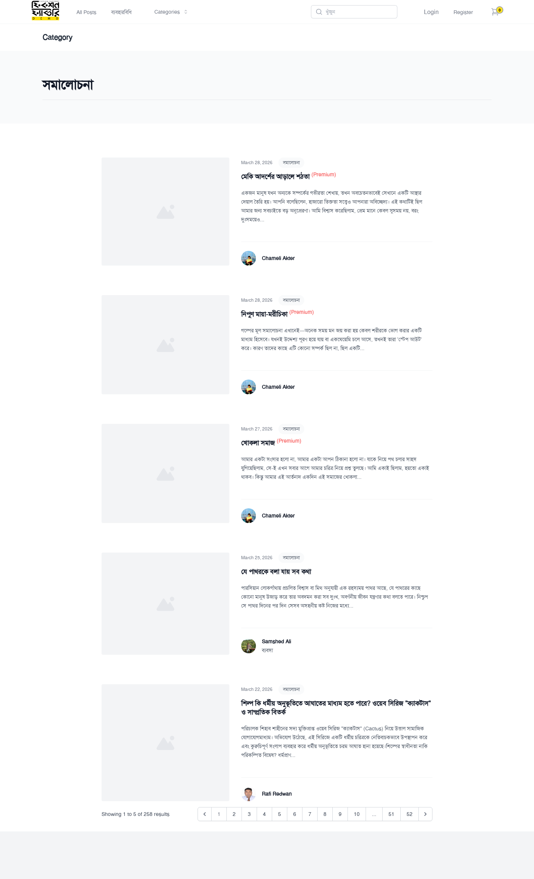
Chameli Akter (278, 258)
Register (463, 12)
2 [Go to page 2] (234, 814)
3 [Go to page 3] (249, 814)
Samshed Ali (276, 641)
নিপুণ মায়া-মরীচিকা (265, 314)
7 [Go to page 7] (309, 814)
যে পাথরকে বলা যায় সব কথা (276, 571)
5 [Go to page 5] (279, 814)
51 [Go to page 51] (391, 814)
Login (431, 12)
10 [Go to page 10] (357, 814)
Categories (171, 11)
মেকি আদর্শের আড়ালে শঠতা (276, 176)
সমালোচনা (291, 163)
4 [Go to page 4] (264, 814)
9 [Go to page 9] (340, 814)
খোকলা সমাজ (259, 443)
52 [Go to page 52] (410, 814)
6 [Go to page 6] (294, 814)
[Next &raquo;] (425, 814)
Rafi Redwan (277, 793)
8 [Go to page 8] (325, 814)
